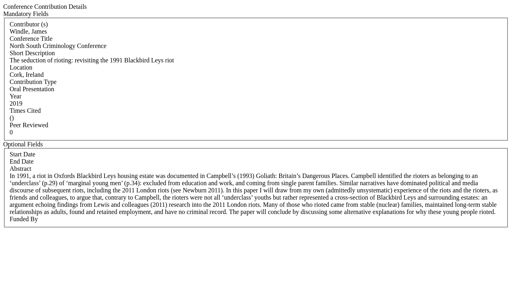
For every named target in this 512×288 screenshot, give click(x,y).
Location (21, 67)
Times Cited (25, 110)
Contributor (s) (29, 24)
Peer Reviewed (29, 125)
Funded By (24, 219)
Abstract (20, 168)
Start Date (22, 154)
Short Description (32, 53)
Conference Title (31, 38)
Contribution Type (33, 81)
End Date (22, 161)
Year (15, 96)
